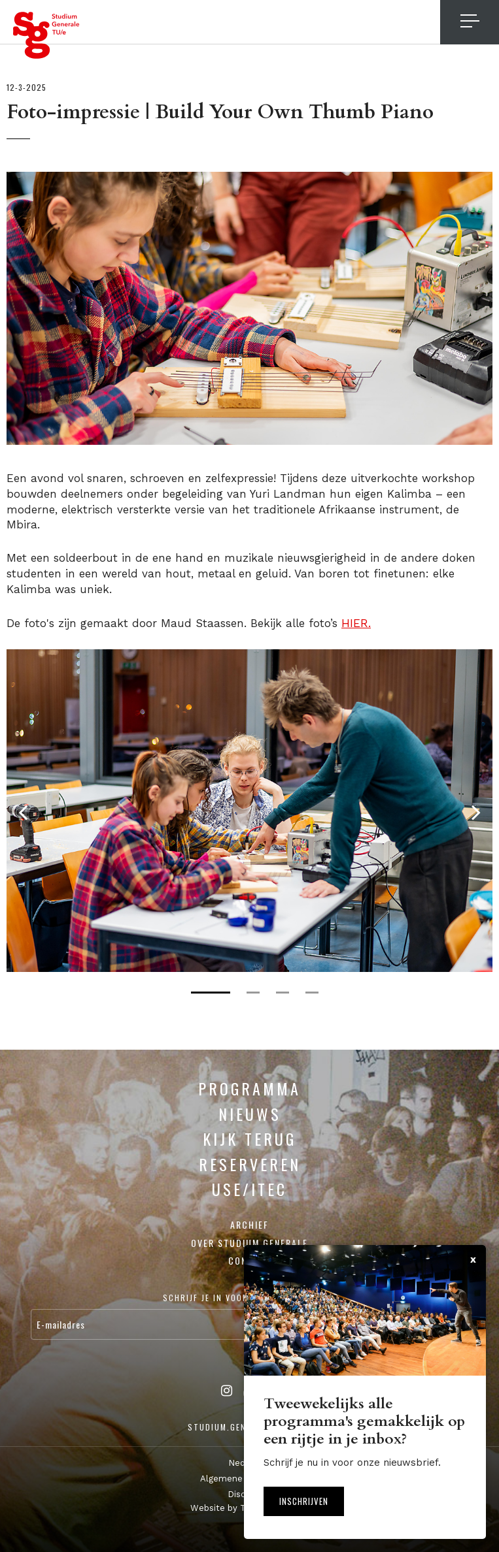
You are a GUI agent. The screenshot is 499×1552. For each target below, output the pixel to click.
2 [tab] (253, 992)
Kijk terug (249, 1138)
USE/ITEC (249, 1188)
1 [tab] (210, 992)
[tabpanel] (249, 810)
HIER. (355, 622)
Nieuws (249, 1113)
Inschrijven (303, 1501)
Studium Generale (46, 35)
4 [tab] (311, 992)
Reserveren (250, 1163)
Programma (249, 1087)
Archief (249, 1224)
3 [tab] (282, 992)
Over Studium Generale (249, 1242)
